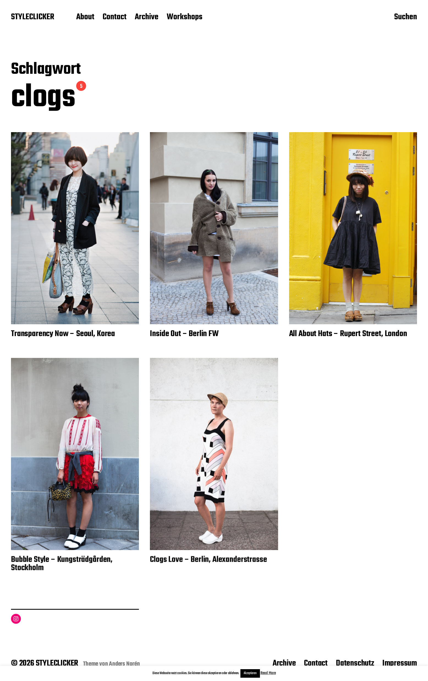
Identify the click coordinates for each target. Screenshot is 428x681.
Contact (115, 17)
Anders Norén (124, 664)
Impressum (399, 663)
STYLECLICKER (32, 17)
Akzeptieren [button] (250, 673)
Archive (146, 17)
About (85, 17)
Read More (268, 673)
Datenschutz (355, 663)
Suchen (405, 17)
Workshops (184, 17)
